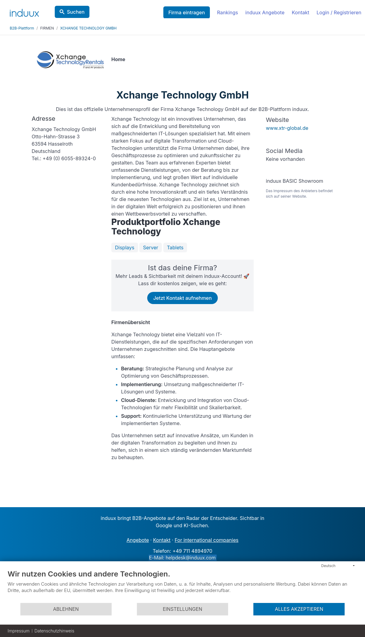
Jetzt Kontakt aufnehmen (182, 298)
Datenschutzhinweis (54, 630)
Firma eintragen (186, 12)
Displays (124, 247)
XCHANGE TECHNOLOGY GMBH (88, 28)
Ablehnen (65, 609)
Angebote (138, 540)
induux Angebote (265, 12)
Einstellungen (182, 609)
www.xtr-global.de (287, 128)
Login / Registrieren (339, 12)
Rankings (227, 12)
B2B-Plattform (22, 28)
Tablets (175, 247)
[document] (182, 585)
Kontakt (300, 12)
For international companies (206, 540)
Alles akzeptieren (299, 609)
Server (150, 247)
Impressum (19, 630)
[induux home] (24, 11)
